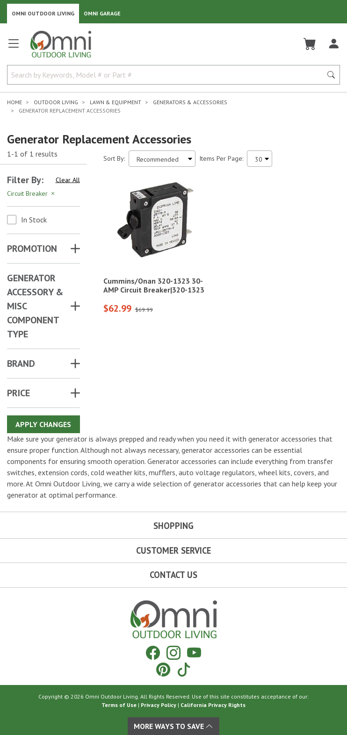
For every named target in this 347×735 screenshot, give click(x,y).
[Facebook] (153, 652)
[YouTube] (194, 652)
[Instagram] (173, 652)
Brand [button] (21, 363)
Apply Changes (43, 424)
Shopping (173, 525)
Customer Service (173, 550)
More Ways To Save (173, 726)
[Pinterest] (163, 669)
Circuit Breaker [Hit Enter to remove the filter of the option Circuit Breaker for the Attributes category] (31, 193)
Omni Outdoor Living (43, 13)
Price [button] (18, 393)
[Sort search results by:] (162, 158)
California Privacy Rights (213, 704)
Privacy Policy (158, 704)
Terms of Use (119, 704)
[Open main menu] (13, 47)
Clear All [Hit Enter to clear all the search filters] (68, 180)
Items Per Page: (221, 158)
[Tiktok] (184, 669)
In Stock (34, 219)
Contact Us (173, 574)
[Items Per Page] (259, 158)
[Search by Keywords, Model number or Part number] (167, 74)
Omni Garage (102, 13)
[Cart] (310, 44)
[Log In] (333, 44)
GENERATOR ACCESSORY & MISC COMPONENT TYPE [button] (35, 306)
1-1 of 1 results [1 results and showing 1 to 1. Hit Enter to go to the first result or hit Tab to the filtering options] (32, 153)
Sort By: (114, 158)
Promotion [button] (32, 249)
